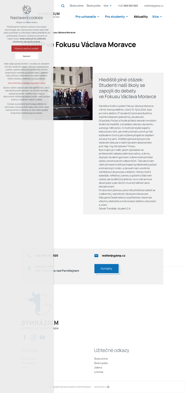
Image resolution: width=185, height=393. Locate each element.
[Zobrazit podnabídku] (110, 5)
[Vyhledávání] (62, 5)
